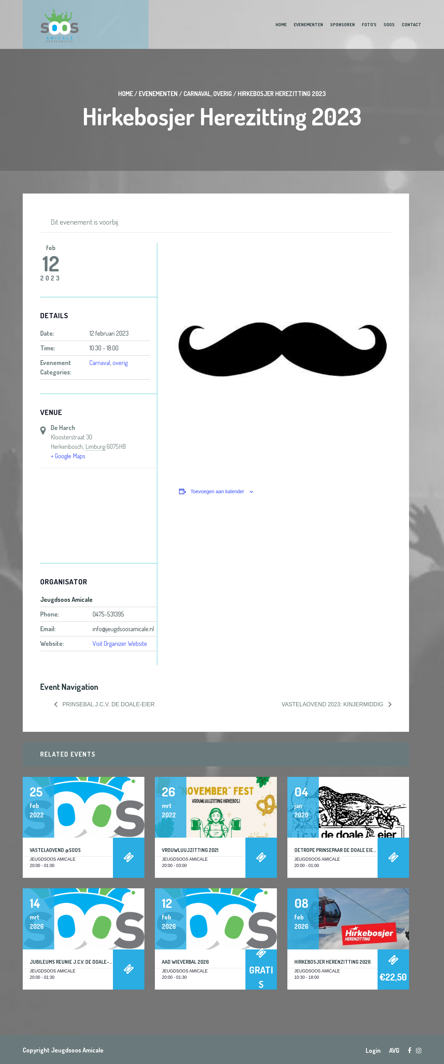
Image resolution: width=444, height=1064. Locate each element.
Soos (389, 24)
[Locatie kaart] (98, 516)
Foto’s (369, 24)
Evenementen (308, 24)
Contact (411, 24)
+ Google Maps (68, 456)
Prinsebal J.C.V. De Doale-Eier (108, 704)
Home (281, 24)
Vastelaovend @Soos (55, 850)
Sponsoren (342, 24)
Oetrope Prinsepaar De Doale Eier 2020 (341, 850)
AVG (394, 1050)
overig (222, 93)
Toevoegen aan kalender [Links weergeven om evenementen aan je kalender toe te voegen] (217, 491)
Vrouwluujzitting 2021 (190, 850)
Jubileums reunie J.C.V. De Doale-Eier (74, 962)
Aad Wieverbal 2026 (185, 962)
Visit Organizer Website (120, 643)
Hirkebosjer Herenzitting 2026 (332, 962)
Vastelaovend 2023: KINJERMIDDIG (333, 704)
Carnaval (197, 93)
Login (373, 1050)
